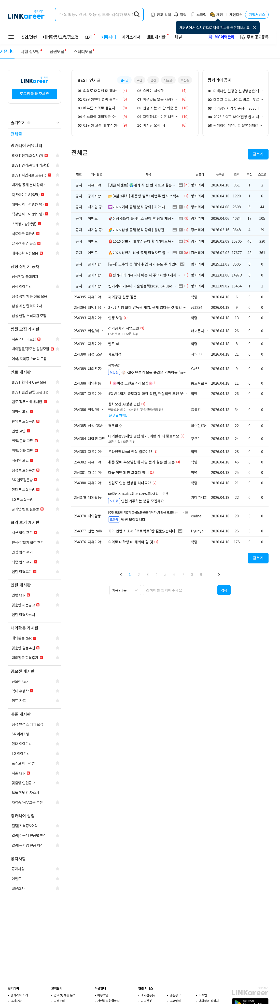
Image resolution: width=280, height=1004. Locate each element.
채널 (175, 37)
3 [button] (148, 574)
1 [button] (130, 574)
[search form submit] (136, 14)
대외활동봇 (148, 995)
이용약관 (102, 995)
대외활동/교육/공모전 (61, 37)
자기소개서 (128, 37)
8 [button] (192, 574)
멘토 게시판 (152, 37)
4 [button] (157, 574)
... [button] (210, 574)
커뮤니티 (105, 37)
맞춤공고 (175, 995)
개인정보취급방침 (108, 1000)
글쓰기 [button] (258, 154)
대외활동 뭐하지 (209, 1000)
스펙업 (203, 995)
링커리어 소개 (19, 995)
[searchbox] (179, 590)
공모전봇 (146, 1000)
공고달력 (175, 1000)
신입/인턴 (29, 37)
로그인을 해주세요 (34, 94)
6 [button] (174, 574)
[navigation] (34, 134)
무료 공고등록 (254, 36)
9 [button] (201, 574)
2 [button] (139, 574)
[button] (121, 574)
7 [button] (183, 574)
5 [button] (165, 574)
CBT (88, 34)
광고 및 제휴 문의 (65, 995)
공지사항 (16, 1000)
